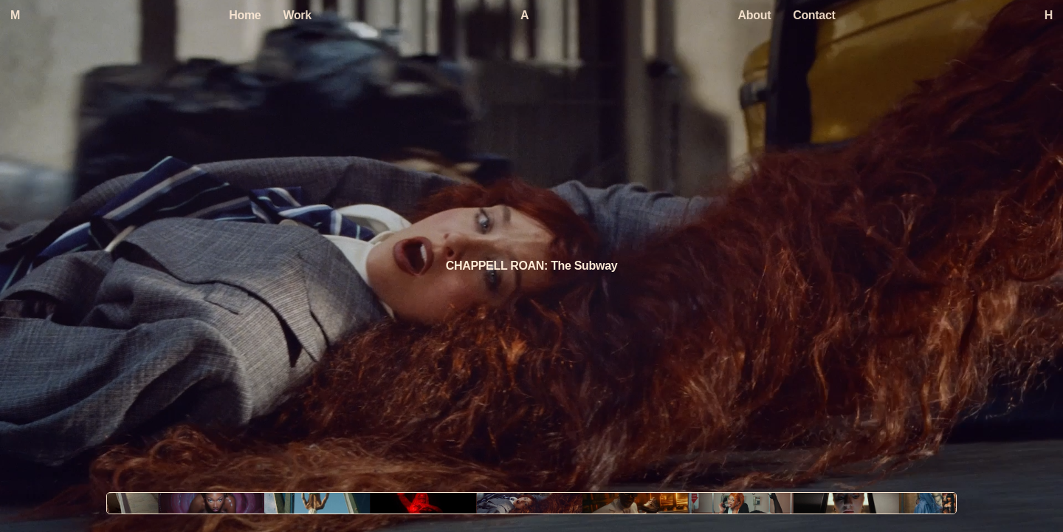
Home (245, 15)
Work (297, 15)
